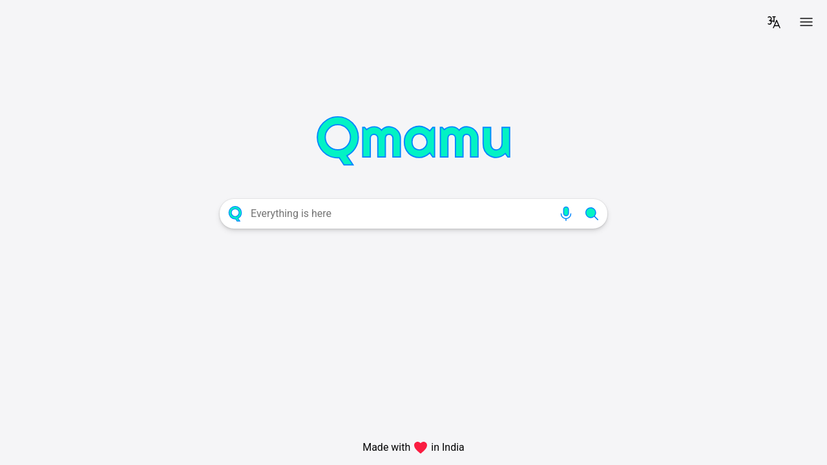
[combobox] (400, 214)
